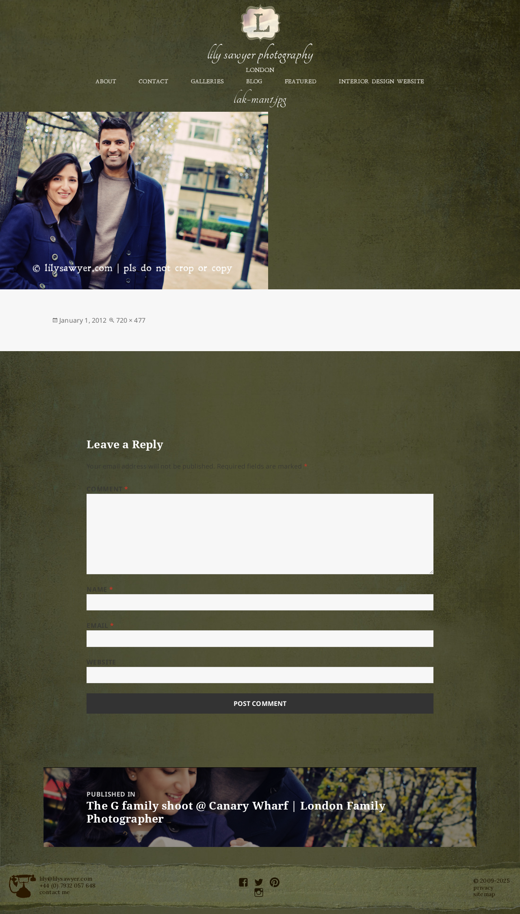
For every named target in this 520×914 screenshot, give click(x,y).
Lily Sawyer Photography (260, 54)
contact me (54, 892)
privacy (483, 887)
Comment (107, 488)
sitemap (484, 894)
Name (100, 589)
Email (100, 625)
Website (101, 662)
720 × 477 (130, 320)
